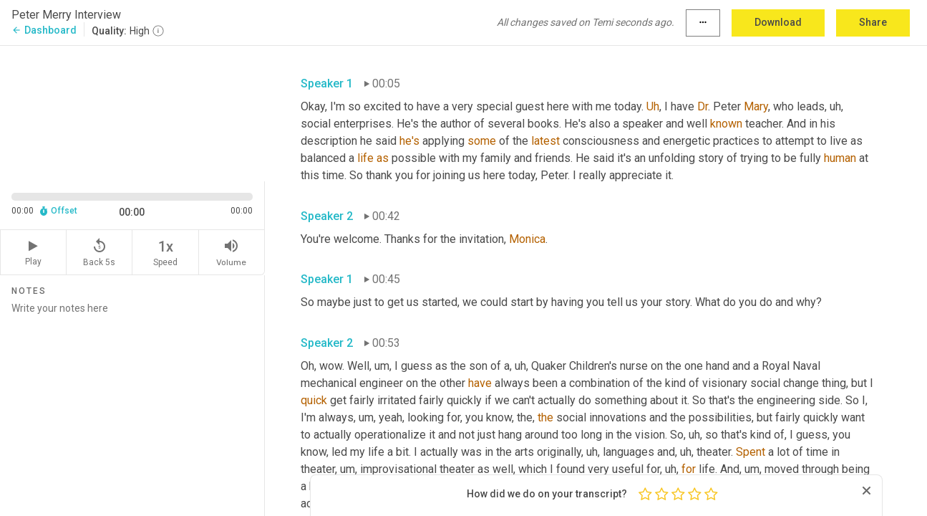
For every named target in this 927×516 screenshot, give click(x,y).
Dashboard (44, 30)
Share (873, 22)
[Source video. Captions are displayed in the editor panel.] (132, 112)
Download (778, 22)
